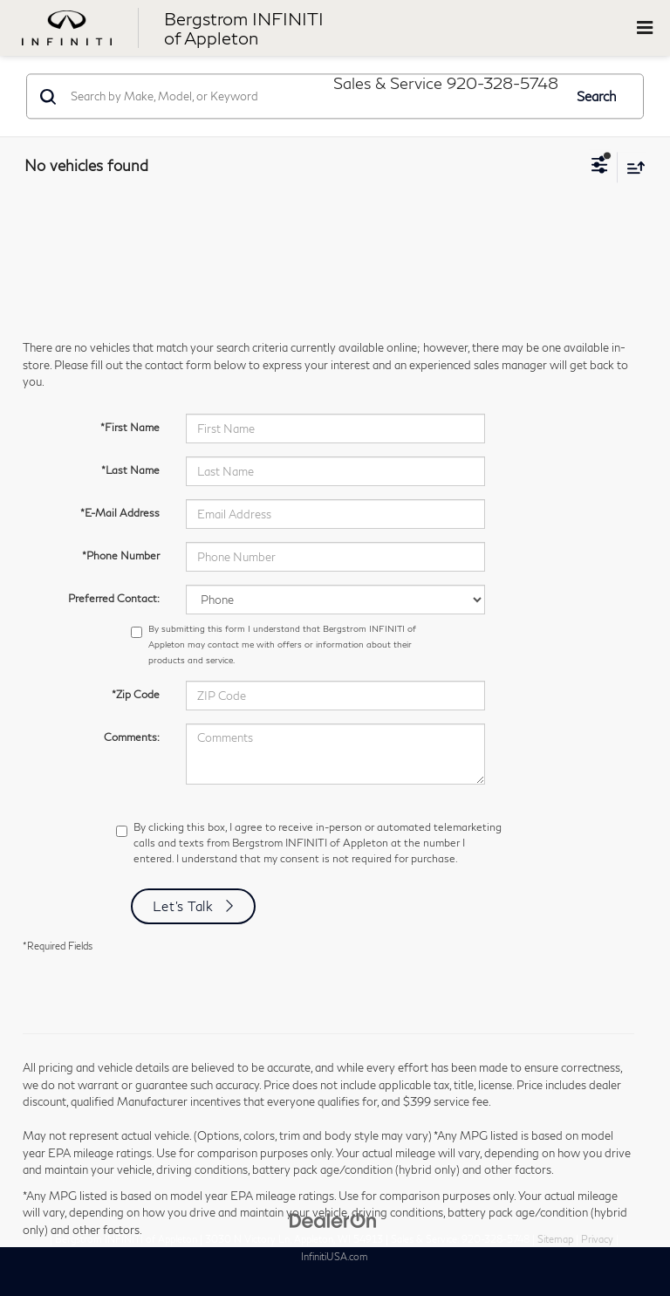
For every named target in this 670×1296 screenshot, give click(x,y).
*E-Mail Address (120, 512)
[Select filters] (600, 166)
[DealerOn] (333, 1219)
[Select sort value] (632, 167)
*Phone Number (121, 555)
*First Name (130, 427)
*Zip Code (136, 694)
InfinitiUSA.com (334, 1256)
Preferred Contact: (114, 598)
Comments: (132, 737)
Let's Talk (183, 906)
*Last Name (130, 470)
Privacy (597, 1239)
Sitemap (555, 1239)
